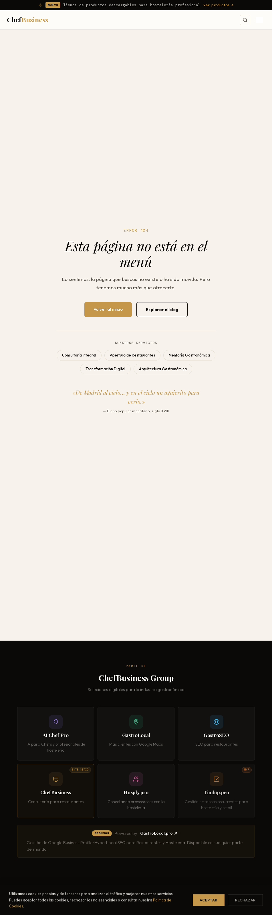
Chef (27, 19)
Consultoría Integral (79, 355)
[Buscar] (245, 20)
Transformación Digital (105, 369)
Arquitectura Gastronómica (163, 369)
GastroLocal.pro (158, 835)
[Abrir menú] (259, 20)
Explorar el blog (162, 309)
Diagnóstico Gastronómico (167, 909)
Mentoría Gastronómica (189, 355)
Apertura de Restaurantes (132, 355)
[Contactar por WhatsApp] (256, 899)
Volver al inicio (108, 309)
